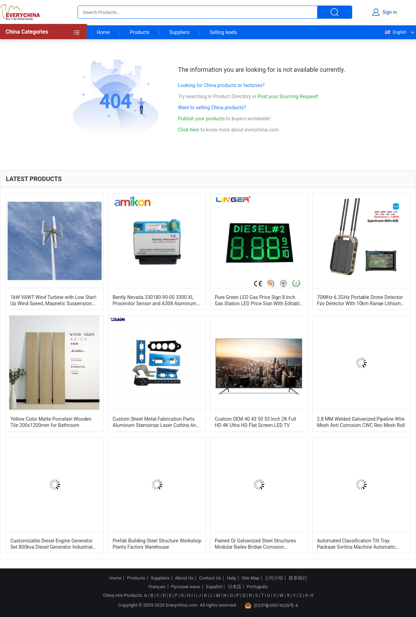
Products (139, 32)
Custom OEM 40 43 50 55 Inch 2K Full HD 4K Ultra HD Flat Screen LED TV (255, 421)
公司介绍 (274, 578)
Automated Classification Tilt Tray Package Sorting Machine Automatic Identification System (356, 543)
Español (214, 587)
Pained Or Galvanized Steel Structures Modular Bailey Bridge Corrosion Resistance (255, 543)
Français (156, 587)
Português (257, 587)
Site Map (250, 578)
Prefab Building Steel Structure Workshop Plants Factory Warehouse (157, 543)
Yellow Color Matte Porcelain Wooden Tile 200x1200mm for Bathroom (51, 421)
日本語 (234, 587)
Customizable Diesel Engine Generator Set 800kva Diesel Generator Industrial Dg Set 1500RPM (51, 543)
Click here (188, 129)
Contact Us (210, 578)
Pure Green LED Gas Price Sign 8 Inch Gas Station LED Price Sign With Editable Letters (258, 300)
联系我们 (298, 578)
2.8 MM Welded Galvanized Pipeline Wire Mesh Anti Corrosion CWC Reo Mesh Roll (361, 421)
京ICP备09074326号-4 (271, 605)
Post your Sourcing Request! (288, 96)
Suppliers (180, 32)
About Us (184, 578)
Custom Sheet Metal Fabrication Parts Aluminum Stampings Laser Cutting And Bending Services (156, 421)
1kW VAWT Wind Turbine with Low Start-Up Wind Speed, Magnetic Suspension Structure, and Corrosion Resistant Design (53, 300)
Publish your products (202, 118)
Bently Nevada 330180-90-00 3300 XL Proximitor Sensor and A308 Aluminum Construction (154, 300)
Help (231, 578)
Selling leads (223, 32)
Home (103, 32)
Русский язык (185, 587)
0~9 (309, 595)
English (395, 32)
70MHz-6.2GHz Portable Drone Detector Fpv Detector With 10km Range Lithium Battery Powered (360, 300)
